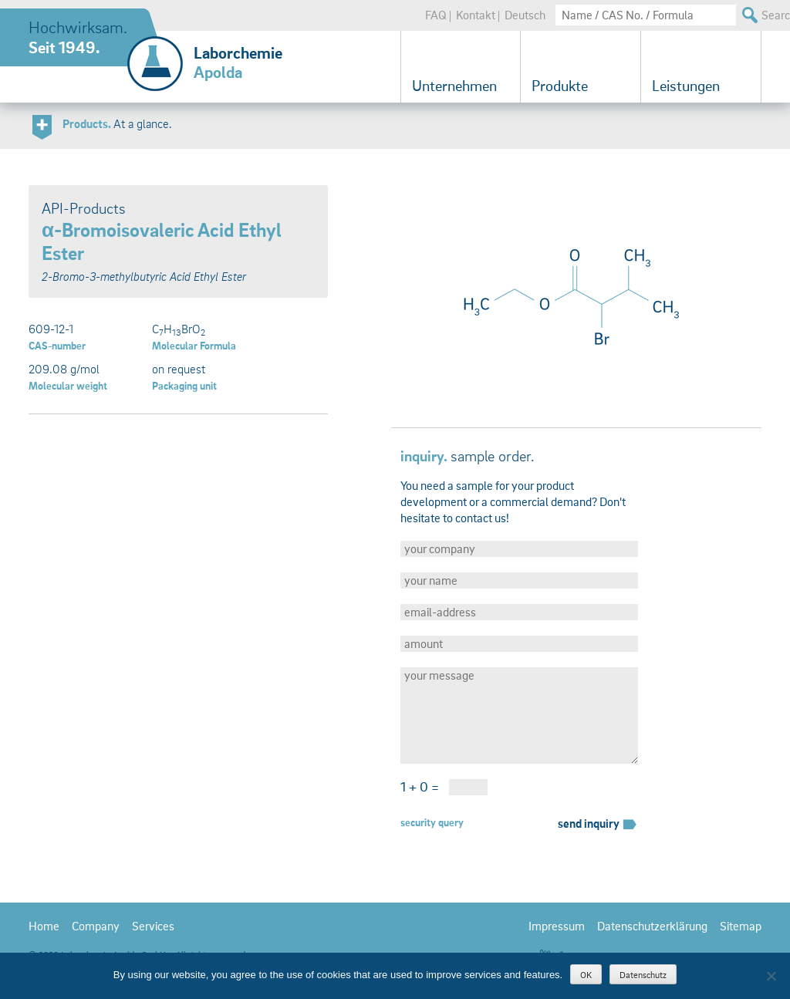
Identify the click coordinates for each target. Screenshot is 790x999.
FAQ (436, 14)
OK (586, 974)
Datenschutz (643, 974)
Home (44, 925)
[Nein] (770, 976)
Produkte (560, 85)
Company (96, 925)
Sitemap (740, 925)
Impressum (556, 925)
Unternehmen (454, 85)
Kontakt (475, 14)
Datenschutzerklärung (652, 925)
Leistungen (686, 85)
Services (153, 925)
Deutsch (525, 14)
